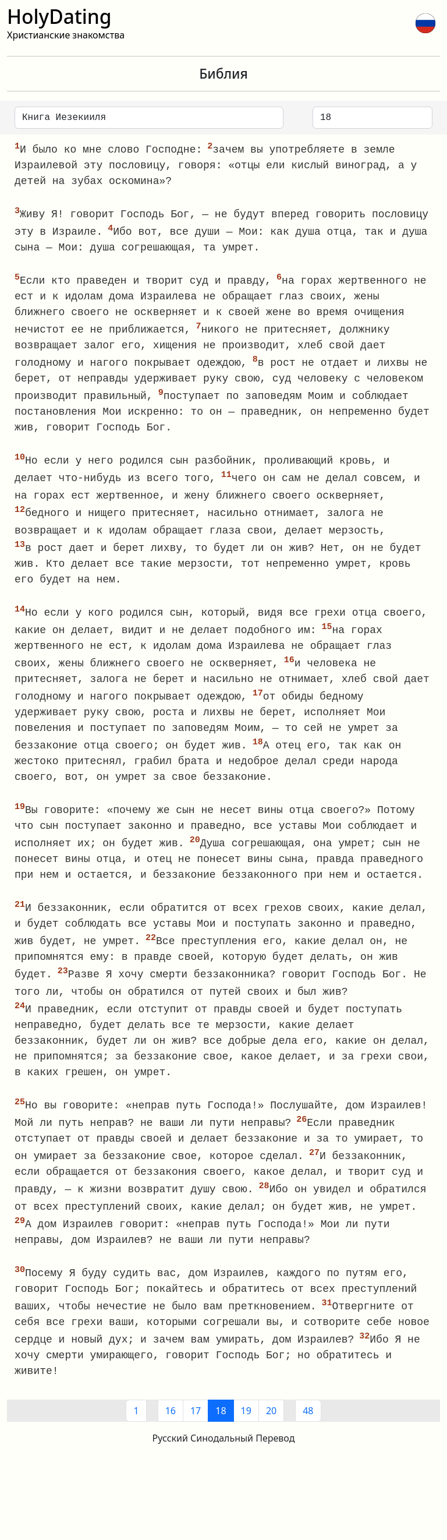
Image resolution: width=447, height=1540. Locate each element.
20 (271, 1430)
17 (195, 1430)
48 (308, 1430)
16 (170, 1430)
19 (246, 1430)
